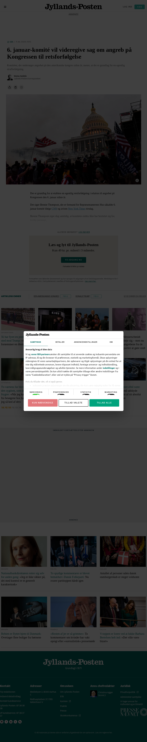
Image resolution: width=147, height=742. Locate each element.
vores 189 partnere (40, 354)
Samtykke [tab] (35, 342)
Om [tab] (111, 342)
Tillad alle (104, 403)
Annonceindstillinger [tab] (85, 342)
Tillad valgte (73, 403)
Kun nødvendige (42, 403)
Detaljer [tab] (60, 342)
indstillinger (109, 368)
